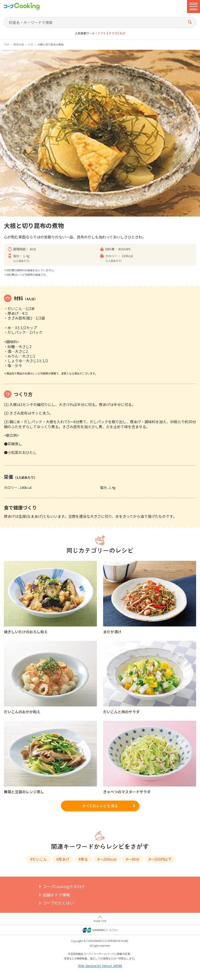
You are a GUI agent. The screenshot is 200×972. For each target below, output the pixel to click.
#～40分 (132, 859)
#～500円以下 (160, 859)
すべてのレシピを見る (100, 805)
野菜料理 (18, 44)
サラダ (113, 33)
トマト (102, 33)
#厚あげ (62, 859)
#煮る (83, 859)
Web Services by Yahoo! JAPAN (100, 965)
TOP (6, 44)
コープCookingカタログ (64, 886)
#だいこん (38, 859)
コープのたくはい (58, 903)
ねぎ (122, 33)
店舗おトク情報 (56, 894)
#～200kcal (106, 859)
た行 (30, 44)
